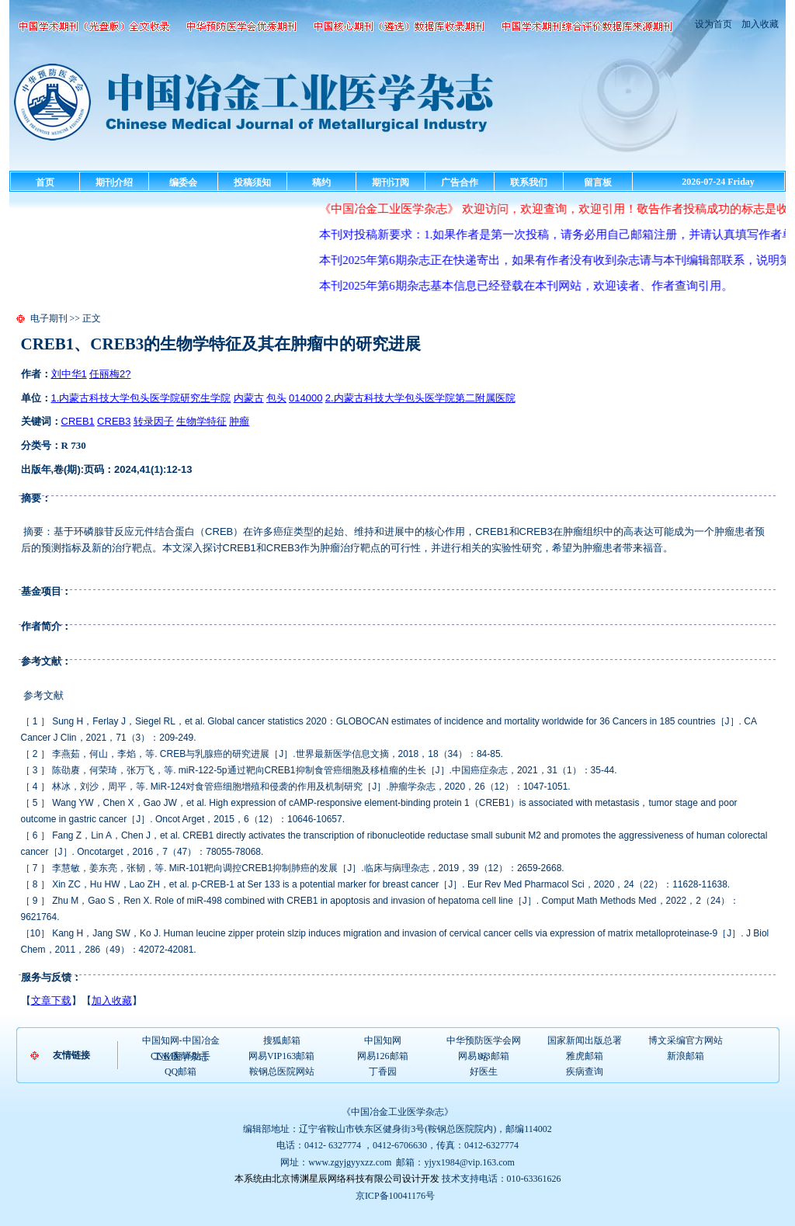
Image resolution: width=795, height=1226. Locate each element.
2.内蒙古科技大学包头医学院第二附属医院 (420, 398)
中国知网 (382, 1040)
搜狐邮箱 (281, 1040)
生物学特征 (201, 421)
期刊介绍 (114, 182)
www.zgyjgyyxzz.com (349, 1162)
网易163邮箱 (483, 1056)
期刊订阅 (390, 182)
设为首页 (713, 24)
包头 (276, 398)
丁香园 (383, 1071)
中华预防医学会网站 (483, 1041)
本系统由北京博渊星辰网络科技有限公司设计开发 (336, 1178)
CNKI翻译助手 (180, 1056)
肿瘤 (239, 421)
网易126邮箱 (382, 1056)
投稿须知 (252, 182)
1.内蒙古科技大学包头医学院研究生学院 (141, 398)
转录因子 (154, 421)
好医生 (484, 1071)
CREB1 (78, 421)
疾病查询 (584, 1071)
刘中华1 (69, 374)
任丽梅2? (109, 374)
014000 (305, 398)
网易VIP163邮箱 (281, 1056)
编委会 (183, 182)
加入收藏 (759, 24)
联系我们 (528, 182)
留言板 (598, 182)
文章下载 (51, 1000)
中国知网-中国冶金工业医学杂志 (181, 1041)
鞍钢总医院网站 (281, 1071)
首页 (45, 182)
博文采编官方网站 (685, 1040)
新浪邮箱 (685, 1056)
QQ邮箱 (180, 1071)
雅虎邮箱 (584, 1056)
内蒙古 (249, 398)
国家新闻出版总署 (584, 1040)
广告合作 (459, 182)
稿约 (321, 182)
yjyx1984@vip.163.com (469, 1162)
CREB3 (113, 421)
